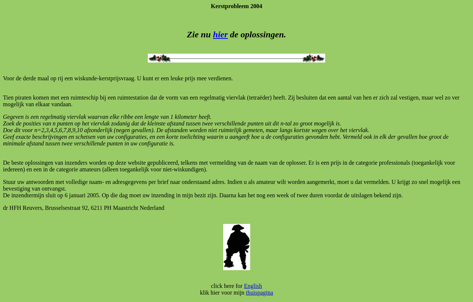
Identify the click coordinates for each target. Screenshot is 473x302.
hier (220, 34)
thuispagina (259, 292)
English (253, 286)
